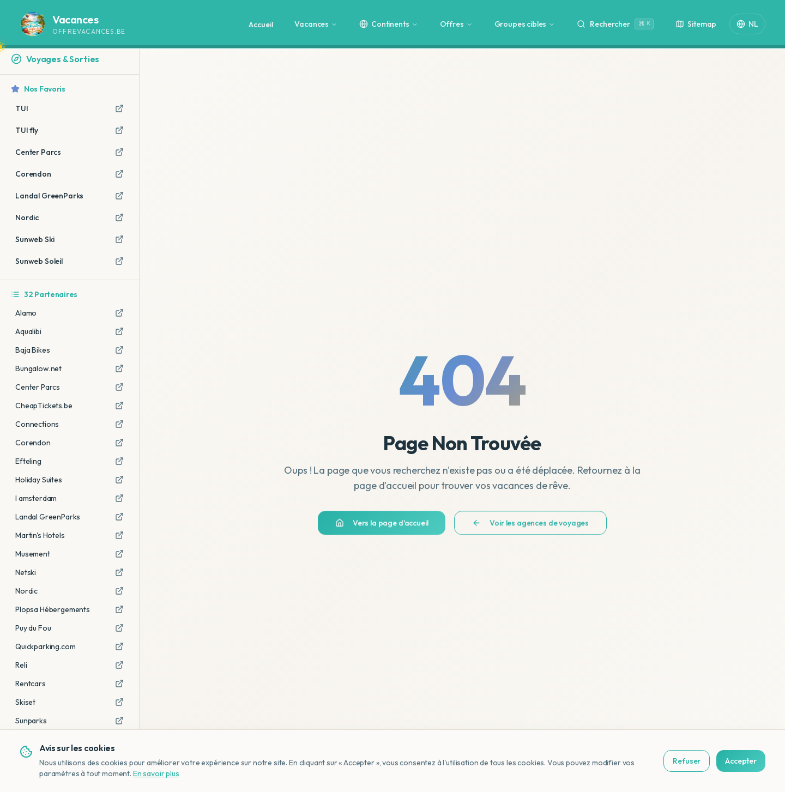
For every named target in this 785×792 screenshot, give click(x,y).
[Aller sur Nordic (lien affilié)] (119, 591)
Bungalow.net (38, 368)
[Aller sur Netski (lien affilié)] (119, 572)
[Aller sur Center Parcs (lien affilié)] (119, 387)
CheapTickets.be (44, 405)
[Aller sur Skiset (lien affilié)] (119, 702)
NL (747, 24)
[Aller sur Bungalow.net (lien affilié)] (119, 368)
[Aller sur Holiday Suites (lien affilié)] (119, 479)
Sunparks (31, 721)
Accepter (692, 761)
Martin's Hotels (40, 535)
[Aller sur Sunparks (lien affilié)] (119, 720)
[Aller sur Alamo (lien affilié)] (119, 313)
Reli (21, 665)
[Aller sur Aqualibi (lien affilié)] (119, 331)
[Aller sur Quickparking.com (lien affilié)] (119, 646)
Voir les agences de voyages (530, 528)
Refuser (638, 761)
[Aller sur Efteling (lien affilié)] (119, 461)
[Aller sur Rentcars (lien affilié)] (119, 683)
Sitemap (695, 24)
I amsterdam (36, 498)
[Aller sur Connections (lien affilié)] (119, 424)
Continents (388, 24)
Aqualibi (28, 331)
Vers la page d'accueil (381, 528)
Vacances (315, 24)
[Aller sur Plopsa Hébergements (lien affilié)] (119, 609)
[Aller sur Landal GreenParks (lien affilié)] (119, 516)
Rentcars (30, 683)
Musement (32, 554)
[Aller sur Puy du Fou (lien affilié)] (119, 628)
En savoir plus (107, 773)
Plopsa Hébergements (52, 609)
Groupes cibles (524, 24)
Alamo (26, 313)
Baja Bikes (32, 350)
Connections (37, 424)
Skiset (25, 702)
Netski (25, 572)
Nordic (26, 591)
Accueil (261, 24)
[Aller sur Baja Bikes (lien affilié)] (119, 350)
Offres (456, 24)
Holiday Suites (38, 480)
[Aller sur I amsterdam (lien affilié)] (119, 498)
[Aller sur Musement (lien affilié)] (119, 553)
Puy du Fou (33, 628)
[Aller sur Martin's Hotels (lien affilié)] (119, 535)
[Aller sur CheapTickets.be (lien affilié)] (119, 405)
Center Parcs (37, 387)
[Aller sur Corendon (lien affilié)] (119, 442)
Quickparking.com (45, 646)
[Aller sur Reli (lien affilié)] (119, 665)
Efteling (28, 461)
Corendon (33, 443)
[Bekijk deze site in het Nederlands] (755, 771)
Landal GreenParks (47, 517)
